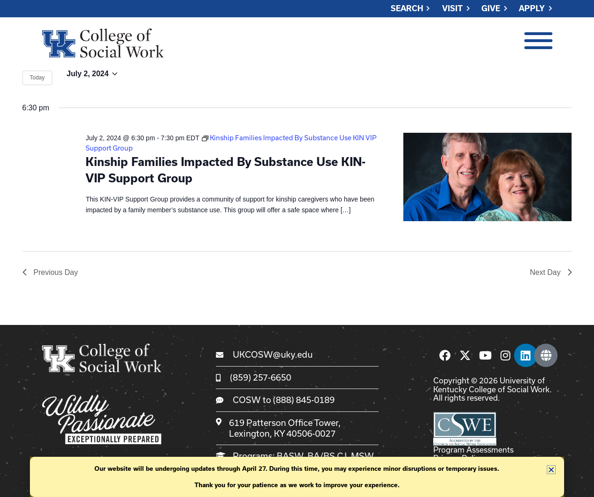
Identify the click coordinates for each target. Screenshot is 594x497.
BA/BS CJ (327, 456)
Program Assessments (473, 449)
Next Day (551, 272)
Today (37, 77)
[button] (551, 469)
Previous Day (50, 272)
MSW (362, 456)
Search (407, 9)
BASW (290, 456)
